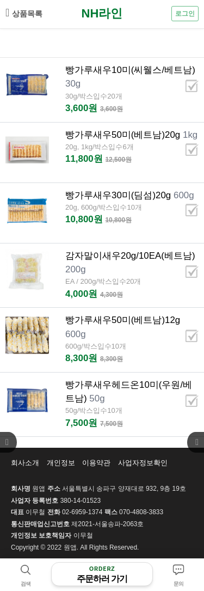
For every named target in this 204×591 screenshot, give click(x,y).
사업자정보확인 (143, 462)
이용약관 (96, 462)
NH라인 (102, 13)
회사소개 (25, 462)
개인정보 (61, 462)
